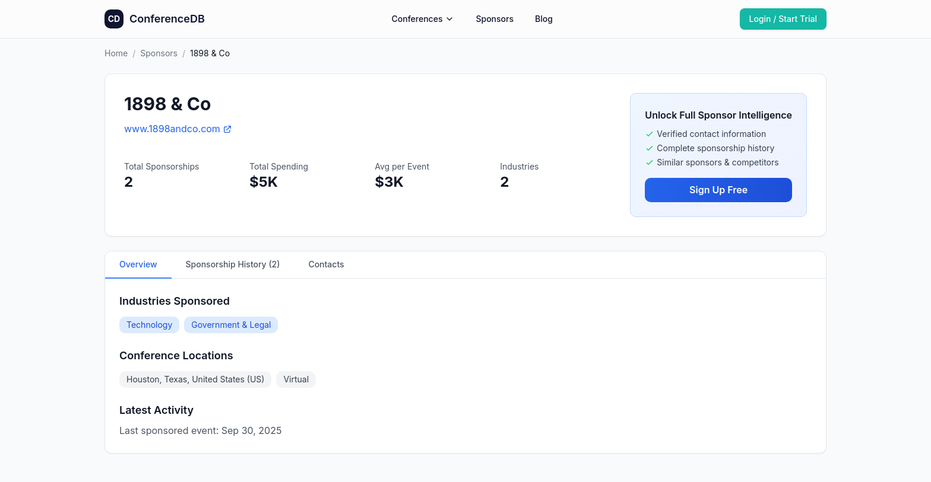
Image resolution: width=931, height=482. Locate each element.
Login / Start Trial (783, 19)
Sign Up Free (718, 190)
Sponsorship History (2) (233, 264)
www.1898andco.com (178, 129)
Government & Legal (231, 325)
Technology (149, 325)
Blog (544, 19)
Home (116, 53)
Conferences (423, 19)
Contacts (326, 264)
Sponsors (495, 19)
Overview (138, 264)
